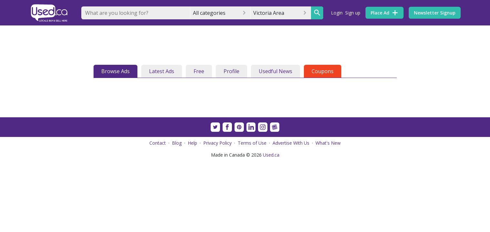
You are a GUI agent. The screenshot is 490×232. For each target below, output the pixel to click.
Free (199, 71)
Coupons (323, 71)
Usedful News (275, 71)
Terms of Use (252, 143)
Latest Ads (161, 71)
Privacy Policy (217, 143)
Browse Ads (115, 71)
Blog (177, 143)
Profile (231, 71)
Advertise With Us (291, 143)
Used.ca (271, 155)
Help (192, 143)
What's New (328, 143)
